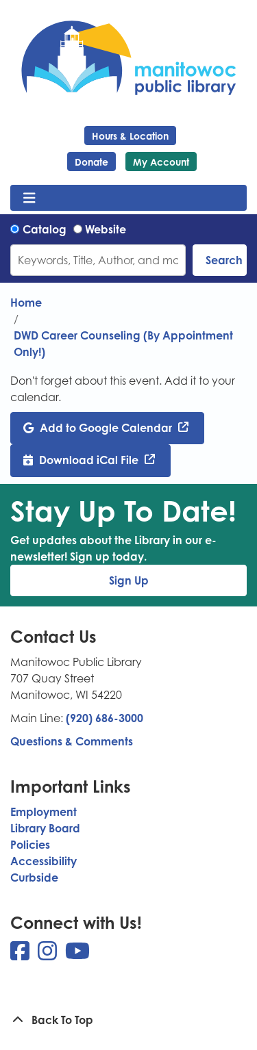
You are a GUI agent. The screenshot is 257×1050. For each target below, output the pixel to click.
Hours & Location (130, 136)
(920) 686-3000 (104, 718)
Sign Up (129, 580)
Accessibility (43, 861)
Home (26, 302)
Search (224, 260)
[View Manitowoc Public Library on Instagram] (49, 955)
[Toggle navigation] (29, 197)
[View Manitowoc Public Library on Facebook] (21, 955)
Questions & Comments (71, 741)
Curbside (34, 877)
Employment (43, 812)
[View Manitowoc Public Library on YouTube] (77, 955)
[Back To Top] (128, 1020)
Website (105, 229)
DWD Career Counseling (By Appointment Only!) (123, 344)
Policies (30, 844)
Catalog (44, 229)
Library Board (45, 828)
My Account (161, 162)
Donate (91, 162)
